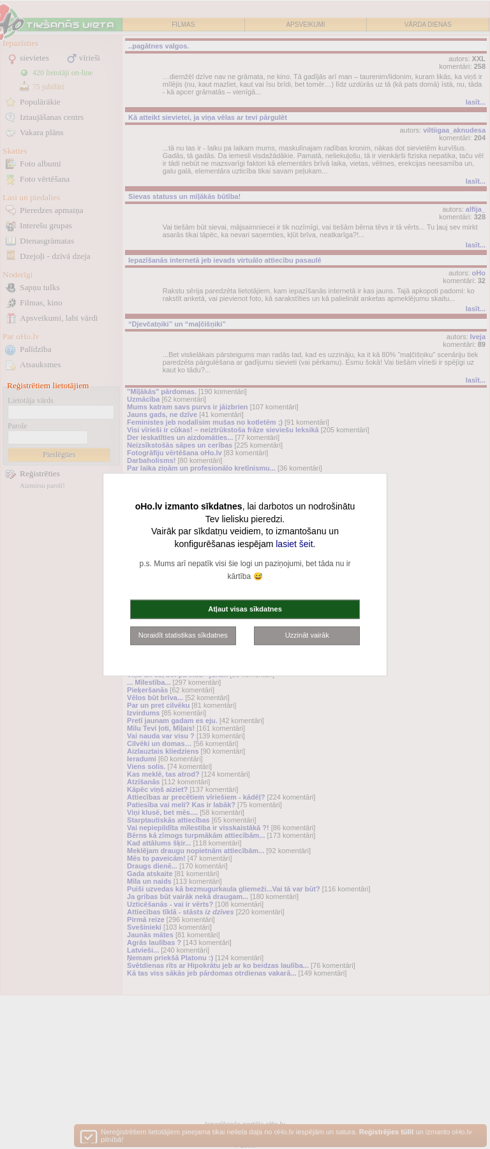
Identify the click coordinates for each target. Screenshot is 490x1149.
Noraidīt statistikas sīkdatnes (183, 635)
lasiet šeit (294, 543)
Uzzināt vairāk (307, 635)
